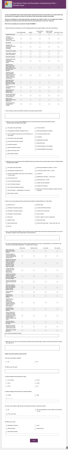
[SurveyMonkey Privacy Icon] (67, 448)
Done (34, 440)
